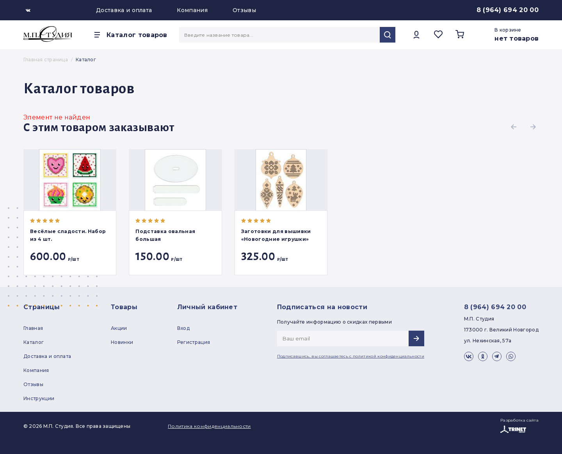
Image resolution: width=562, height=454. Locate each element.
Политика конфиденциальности (209, 426)
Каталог (33, 342)
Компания (192, 10)
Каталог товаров (137, 35)
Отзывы (244, 10)
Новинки (122, 342)
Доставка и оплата (124, 10)
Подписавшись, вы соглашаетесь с (350, 356)
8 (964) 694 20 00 (508, 10)
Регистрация (193, 342)
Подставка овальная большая (165, 235)
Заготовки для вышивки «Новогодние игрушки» (276, 235)
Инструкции (38, 398)
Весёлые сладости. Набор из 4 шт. (68, 235)
